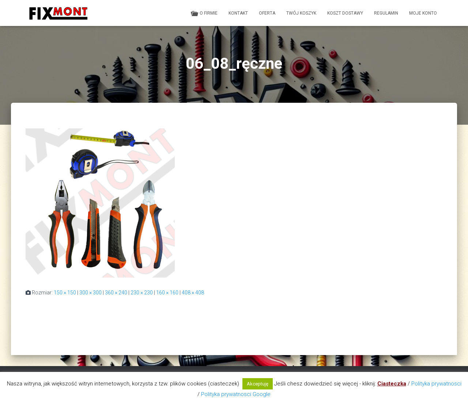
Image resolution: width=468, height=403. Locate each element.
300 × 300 (90, 292)
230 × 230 (142, 292)
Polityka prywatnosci (436, 383)
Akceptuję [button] (257, 384)
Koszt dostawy (345, 13)
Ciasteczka (391, 383)
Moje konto (423, 13)
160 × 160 (167, 292)
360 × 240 (116, 292)
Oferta (267, 13)
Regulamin (386, 13)
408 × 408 (193, 292)
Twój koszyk (301, 13)
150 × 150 (65, 292)
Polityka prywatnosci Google (236, 394)
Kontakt (238, 13)
